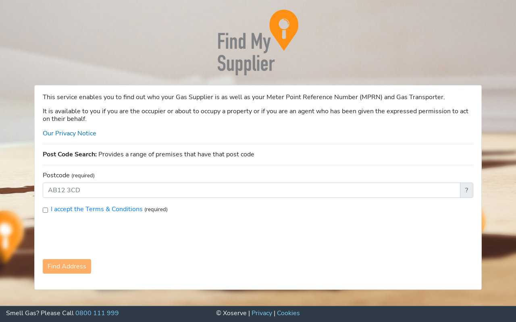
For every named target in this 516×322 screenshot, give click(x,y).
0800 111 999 (97, 313)
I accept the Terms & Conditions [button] (97, 209)
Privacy (262, 313)
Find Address (67, 266)
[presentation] (104, 235)
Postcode (69, 175)
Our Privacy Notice (69, 133)
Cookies (288, 313)
